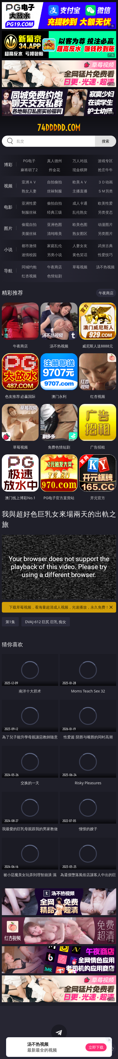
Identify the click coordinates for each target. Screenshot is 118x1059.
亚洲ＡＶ (29, 181)
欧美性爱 (105, 203)
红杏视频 (29, 275)
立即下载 (96, 1047)
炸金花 (54, 169)
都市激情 (29, 245)
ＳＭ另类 (105, 190)
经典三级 (54, 212)
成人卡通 (79, 203)
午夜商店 (54, 266)
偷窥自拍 (29, 224)
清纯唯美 (54, 233)
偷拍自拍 (54, 203)
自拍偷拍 (54, 181)
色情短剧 (54, 275)
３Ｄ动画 (105, 181)
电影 (8, 207)
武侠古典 (105, 245)
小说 (8, 249)
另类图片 (105, 233)
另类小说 (54, 254)
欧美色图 (79, 224)
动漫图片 (105, 224)
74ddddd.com (58, 127)
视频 (8, 186)
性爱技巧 (105, 254)
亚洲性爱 (29, 203)
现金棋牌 (79, 169)
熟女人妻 (29, 190)
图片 (8, 228)
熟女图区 (79, 233)
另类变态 (105, 212)
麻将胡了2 (29, 169)
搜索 (105, 141)
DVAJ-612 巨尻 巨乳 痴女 (45, 621)
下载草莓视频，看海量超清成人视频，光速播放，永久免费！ (61, 607)
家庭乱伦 (54, 245)
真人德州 (54, 160)
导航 (8, 271)
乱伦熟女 (79, 212)
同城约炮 (29, 266)
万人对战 (79, 160)
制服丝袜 (29, 212)
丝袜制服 (54, 190)
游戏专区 (105, 160)
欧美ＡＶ (79, 181)
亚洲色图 (54, 224)
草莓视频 (79, 266)
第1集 (10, 621)
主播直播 (79, 190)
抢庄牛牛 (105, 169)
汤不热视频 (105, 266)
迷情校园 (29, 254)
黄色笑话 (79, 254)
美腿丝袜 (29, 233)
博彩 (8, 164)
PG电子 (29, 160)
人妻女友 (79, 245)
